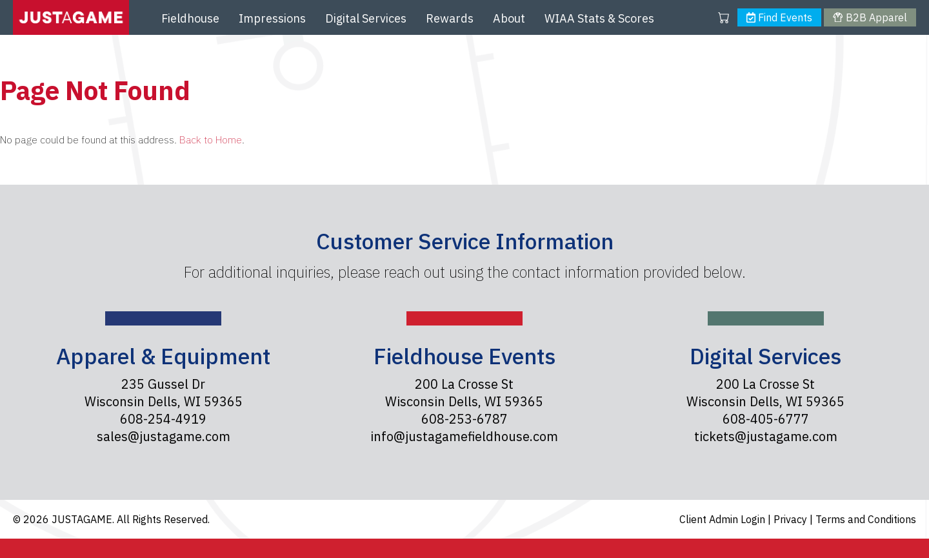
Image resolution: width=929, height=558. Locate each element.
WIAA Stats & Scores (599, 18)
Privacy (792, 519)
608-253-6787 (464, 419)
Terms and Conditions (865, 519)
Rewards (450, 18)
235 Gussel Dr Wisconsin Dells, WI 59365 (164, 392)
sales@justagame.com (163, 436)
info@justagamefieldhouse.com (464, 436)
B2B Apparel (869, 17)
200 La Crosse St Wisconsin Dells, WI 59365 (464, 392)
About (509, 18)
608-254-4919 (163, 419)
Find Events (779, 17)
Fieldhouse (190, 18)
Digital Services (365, 18)
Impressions (272, 18)
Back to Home (210, 139)
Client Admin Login (723, 519)
